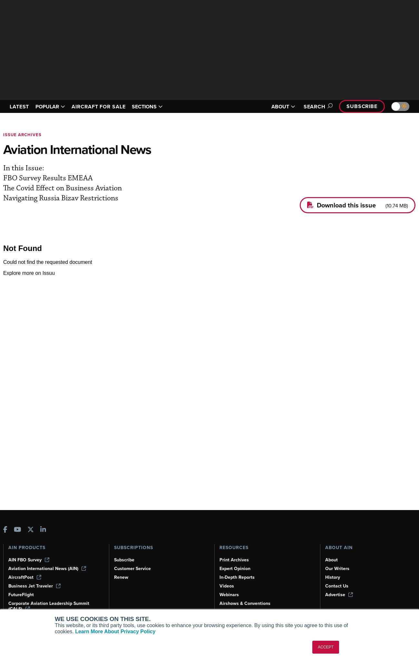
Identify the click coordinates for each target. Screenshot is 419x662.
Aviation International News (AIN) (47, 568)
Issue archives (22, 135)
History (332, 577)
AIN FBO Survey (28, 560)
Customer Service (132, 568)
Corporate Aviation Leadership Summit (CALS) (48, 606)
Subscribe (361, 106)
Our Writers (337, 568)
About (331, 560)
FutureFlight (21, 594)
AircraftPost (24, 577)
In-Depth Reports (237, 577)
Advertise (339, 594)
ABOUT (283, 107)
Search (317, 106)
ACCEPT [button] (326, 647)
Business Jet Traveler (34, 586)
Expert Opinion (234, 568)
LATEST (19, 107)
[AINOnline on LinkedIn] (43, 530)
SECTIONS (147, 107)
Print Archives (234, 560)
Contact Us (336, 586)
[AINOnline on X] (30, 530)
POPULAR (50, 107)
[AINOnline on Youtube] (17, 530)
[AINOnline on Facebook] (5, 530)
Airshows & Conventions (244, 603)
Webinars (229, 594)
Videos (226, 586)
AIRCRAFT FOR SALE (98, 107)
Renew (121, 577)
